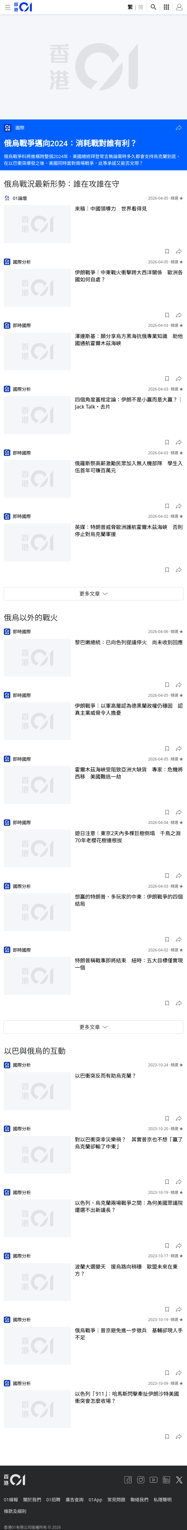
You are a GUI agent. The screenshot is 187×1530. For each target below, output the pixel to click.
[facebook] (128, 1480)
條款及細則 (15, 1511)
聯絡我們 (139, 1500)
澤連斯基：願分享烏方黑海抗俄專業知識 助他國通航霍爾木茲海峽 (129, 340)
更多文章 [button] (93, 593)
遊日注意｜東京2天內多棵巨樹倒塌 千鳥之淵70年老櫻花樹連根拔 (128, 837)
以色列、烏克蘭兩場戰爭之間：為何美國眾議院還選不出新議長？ (129, 1206)
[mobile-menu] (8, 7)
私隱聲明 (163, 1500)
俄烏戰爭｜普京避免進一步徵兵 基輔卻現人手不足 (129, 1334)
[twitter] (179, 1480)
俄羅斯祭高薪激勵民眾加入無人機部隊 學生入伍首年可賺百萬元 (129, 467)
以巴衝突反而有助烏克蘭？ (106, 1075)
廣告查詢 (75, 1500)
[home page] (23, 7)
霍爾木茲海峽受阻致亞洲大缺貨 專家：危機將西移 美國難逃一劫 (129, 773)
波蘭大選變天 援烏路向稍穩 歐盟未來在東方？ (126, 1270)
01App (95, 1500)
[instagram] (141, 1480)
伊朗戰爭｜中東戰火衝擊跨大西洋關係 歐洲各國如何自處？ (129, 276)
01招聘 (53, 1500)
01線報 (11, 1500)
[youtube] (153, 1480)
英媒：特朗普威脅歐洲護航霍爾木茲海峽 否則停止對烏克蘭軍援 (129, 531)
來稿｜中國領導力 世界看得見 (111, 208)
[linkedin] (166, 1480)
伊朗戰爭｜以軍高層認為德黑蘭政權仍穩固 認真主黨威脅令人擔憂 (129, 709)
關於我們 (32, 1500)
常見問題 (116, 1500)
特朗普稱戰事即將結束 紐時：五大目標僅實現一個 (129, 964)
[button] (178, 127)
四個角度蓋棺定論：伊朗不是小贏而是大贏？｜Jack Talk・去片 (129, 403)
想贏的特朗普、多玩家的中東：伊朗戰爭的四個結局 (129, 900)
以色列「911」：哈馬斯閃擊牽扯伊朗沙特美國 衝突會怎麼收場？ (129, 1397)
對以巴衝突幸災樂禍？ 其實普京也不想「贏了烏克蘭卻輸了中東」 (129, 1143)
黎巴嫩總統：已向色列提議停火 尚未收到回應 (129, 642)
